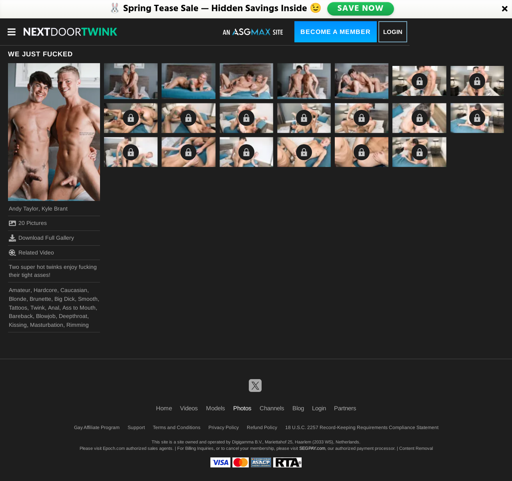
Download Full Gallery (41, 238)
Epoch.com (114, 448)
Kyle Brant (55, 208)
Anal (53, 307)
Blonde (17, 299)
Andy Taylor (23, 208)
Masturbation (46, 325)
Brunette (40, 299)
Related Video (31, 252)
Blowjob (46, 316)
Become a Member (335, 31)
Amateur (19, 290)
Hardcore (45, 290)
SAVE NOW (360, 9)
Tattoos (18, 307)
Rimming (77, 325)
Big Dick (64, 299)
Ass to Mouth (79, 307)
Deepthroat (73, 316)
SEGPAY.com (312, 448)
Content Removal (416, 448)
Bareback (21, 316)
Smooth (88, 299)
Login (392, 31)
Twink (37, 307)
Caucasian (73, 290)
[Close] (505, 9)
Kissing (18, 325)
